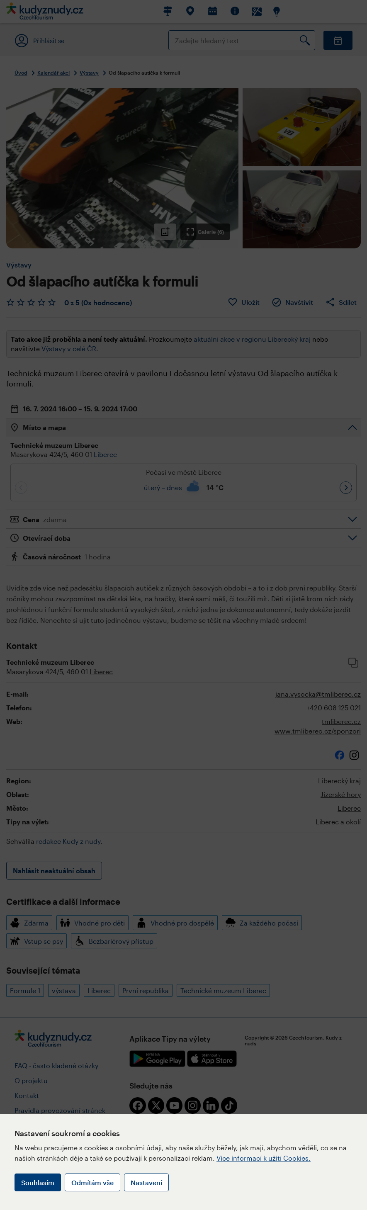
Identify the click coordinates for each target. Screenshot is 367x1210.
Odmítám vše (92, 1182)
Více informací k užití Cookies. (263, 1158)
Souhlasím (37, 1182)
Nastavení (146, 1182)
